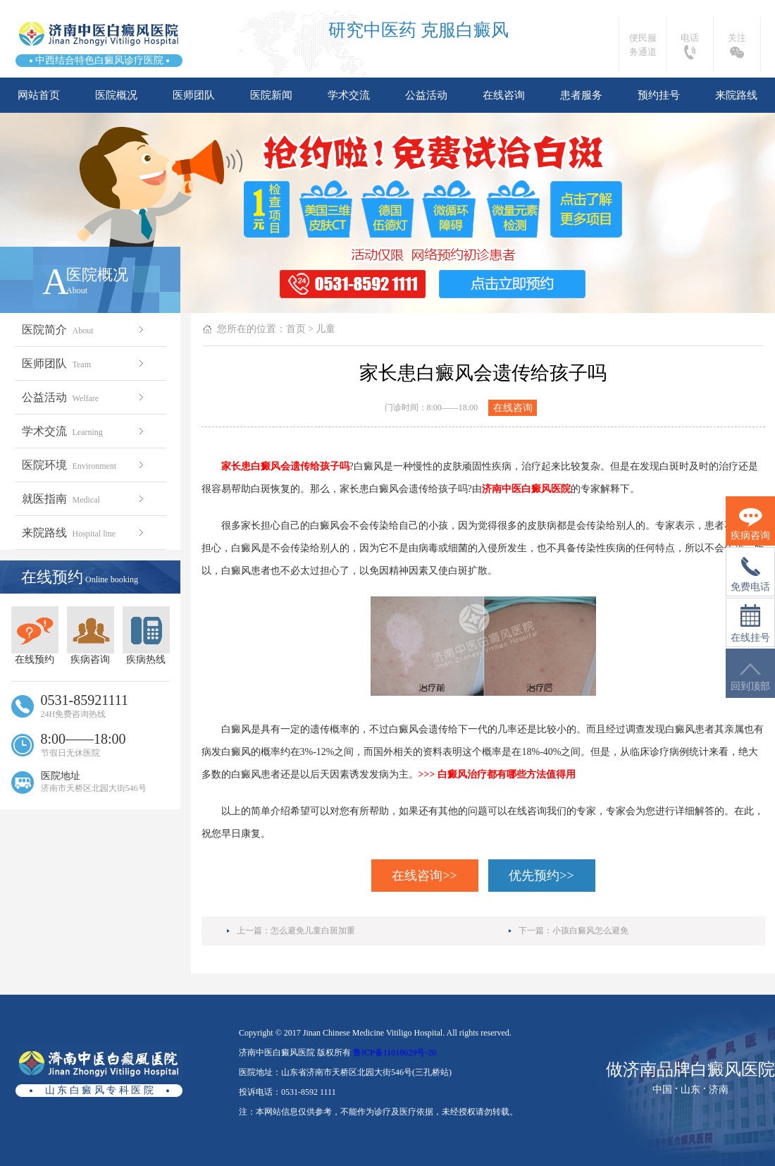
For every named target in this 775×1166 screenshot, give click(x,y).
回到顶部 (750, 677)
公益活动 (426, 95)
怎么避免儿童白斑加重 (313, 930)
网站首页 (39, 95)
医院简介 (84, 330)
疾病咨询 (90, 635)
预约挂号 (659, 95)
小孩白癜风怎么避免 (590, 930)
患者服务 (581, 95)
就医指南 (84, 499)
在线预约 (34, 635)
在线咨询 (504, 95)
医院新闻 (271, 95)
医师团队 (194, 95)
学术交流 (349, 95)
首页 (296, 329)
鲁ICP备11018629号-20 (394, 1052)
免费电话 (750, 574)
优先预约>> (541, 876)
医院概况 (116, 95)
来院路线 (736, 95)
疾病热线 (146, 635)
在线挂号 (750, 623)
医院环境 (84, 465)
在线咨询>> (424, 876)
